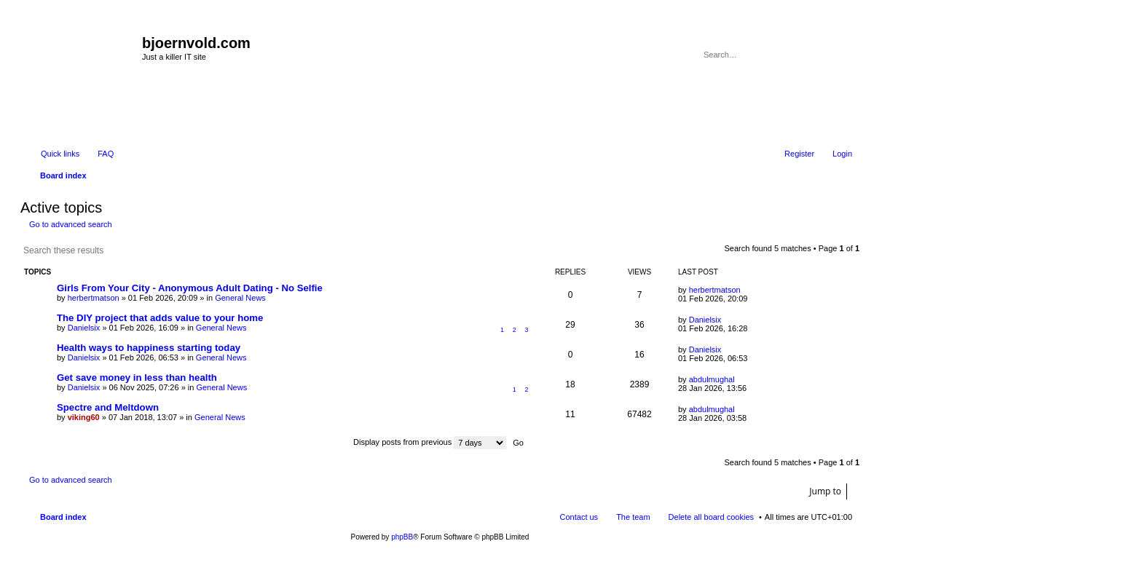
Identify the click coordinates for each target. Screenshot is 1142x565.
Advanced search (842, 54)
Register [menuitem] (799, 153)
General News (240, 297)
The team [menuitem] (633, 517)
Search (821, 54)
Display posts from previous (429, 442)
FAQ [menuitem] (106, 153)
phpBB (402, 537)
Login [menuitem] (842, 153)
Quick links (60, 153)
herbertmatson (93, 297)
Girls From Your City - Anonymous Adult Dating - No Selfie (190, 287)
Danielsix (84, 327)
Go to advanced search (70, 224)
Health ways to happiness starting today (148, 347)
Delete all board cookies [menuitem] (711, 517)
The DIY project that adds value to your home (160, 317)
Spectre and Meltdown (108, 407)
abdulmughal (712, 379)
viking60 (84, 417)
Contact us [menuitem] (579, 517)
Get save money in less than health (137, 377)
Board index (63, 517)
